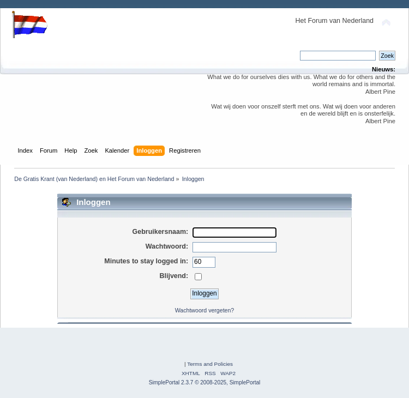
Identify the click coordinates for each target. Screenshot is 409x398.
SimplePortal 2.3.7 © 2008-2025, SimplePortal (205, 382)
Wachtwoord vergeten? (204, 310)
